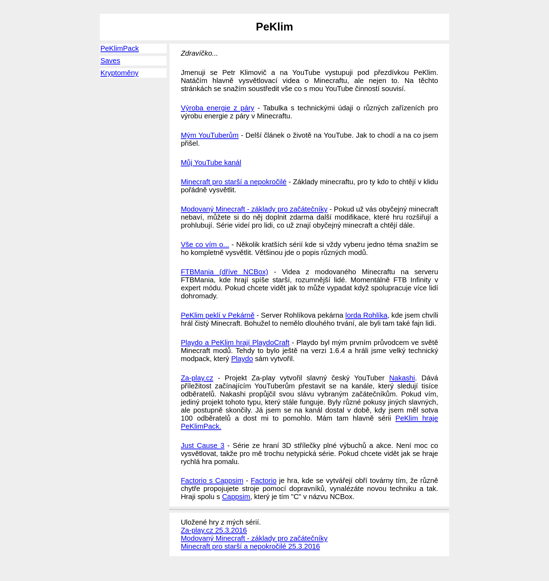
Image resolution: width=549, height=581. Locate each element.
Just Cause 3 (202, 445)
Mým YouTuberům (209, 135)
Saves (110, 60)
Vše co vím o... (205, 244)
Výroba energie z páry (217, 108)
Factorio (264, 480)
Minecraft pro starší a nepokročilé (233, 182)
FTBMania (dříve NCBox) (224, 272)
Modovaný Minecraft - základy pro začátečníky (254, 209)
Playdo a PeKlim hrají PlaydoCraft (235, 342)
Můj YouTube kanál (211, 162)
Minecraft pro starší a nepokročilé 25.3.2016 (250, 546)
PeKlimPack (119, 48)
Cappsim (236, 496)
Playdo (242, 358)
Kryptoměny (119, 73)
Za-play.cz (197, 378)
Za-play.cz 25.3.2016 (214, 530)
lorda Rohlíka (366, 315)
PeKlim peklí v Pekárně (218, 315)
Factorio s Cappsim (212, 480)
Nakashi (402, 378)
